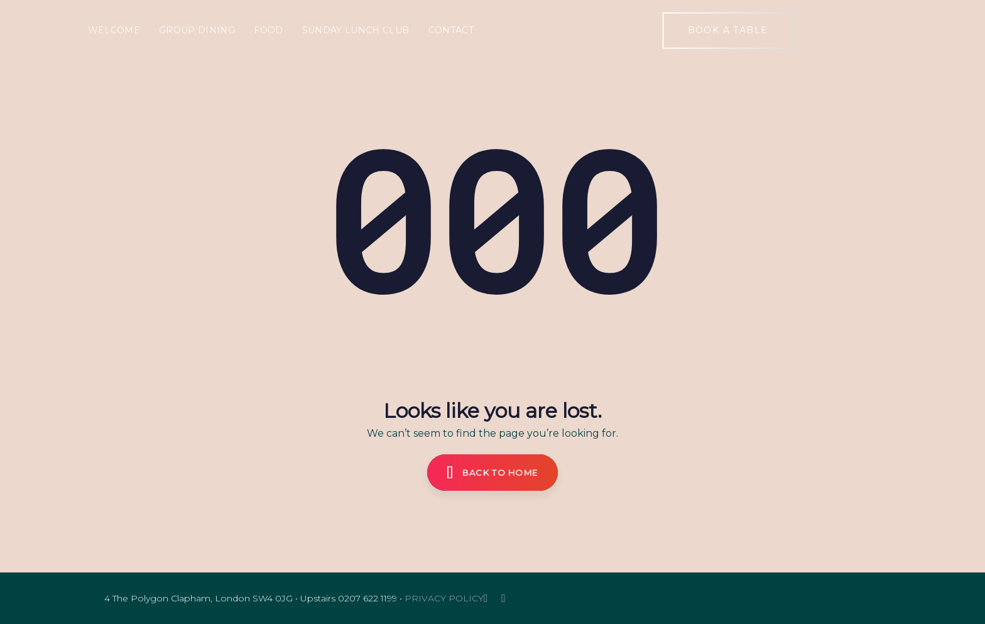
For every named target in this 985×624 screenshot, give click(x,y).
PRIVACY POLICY (444, 598)
